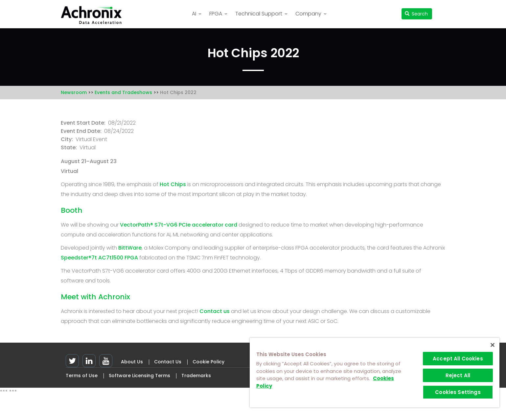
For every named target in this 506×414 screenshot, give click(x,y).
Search (416, 14)
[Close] (492, 345)
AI (194, 13)
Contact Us (167, 361)
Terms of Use (82, 375)
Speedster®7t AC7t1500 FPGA (99, 257)
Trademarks (196, 375)
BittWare (130, 248)
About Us (132, 361)
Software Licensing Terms (139, 375)
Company (308, 13)
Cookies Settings (457, 392)
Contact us (214, 311)
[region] (374, 372)
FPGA (215, 13)
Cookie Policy (208, 361)
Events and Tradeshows (123, 92)
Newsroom (74, 92)
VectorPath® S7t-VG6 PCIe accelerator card (178, 225)
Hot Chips (173, 184)
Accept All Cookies (458, 358)
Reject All (458, 375)
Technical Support (258, 13)
